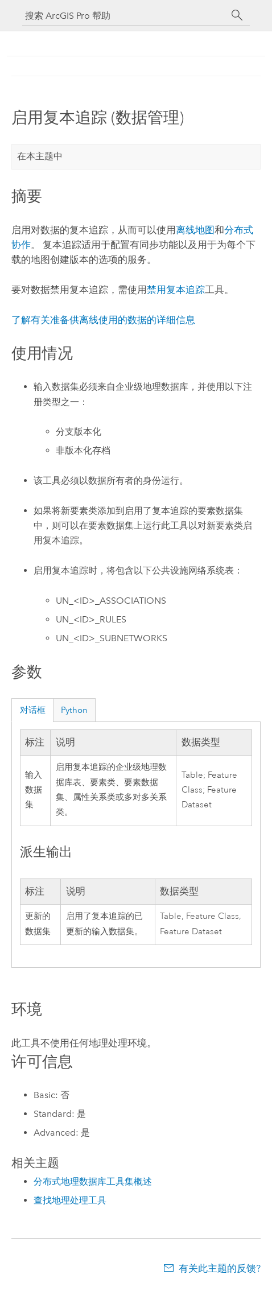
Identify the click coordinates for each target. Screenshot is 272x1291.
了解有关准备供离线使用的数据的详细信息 (103, 319)
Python (74, 710)
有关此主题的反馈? (220, 1268)
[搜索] (237, 15)
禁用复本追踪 (176, 289)
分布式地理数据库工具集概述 (93, 1181)
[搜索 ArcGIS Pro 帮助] (124, 16)
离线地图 (195, 230)
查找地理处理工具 (70, 1200)
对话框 (33, 710)
